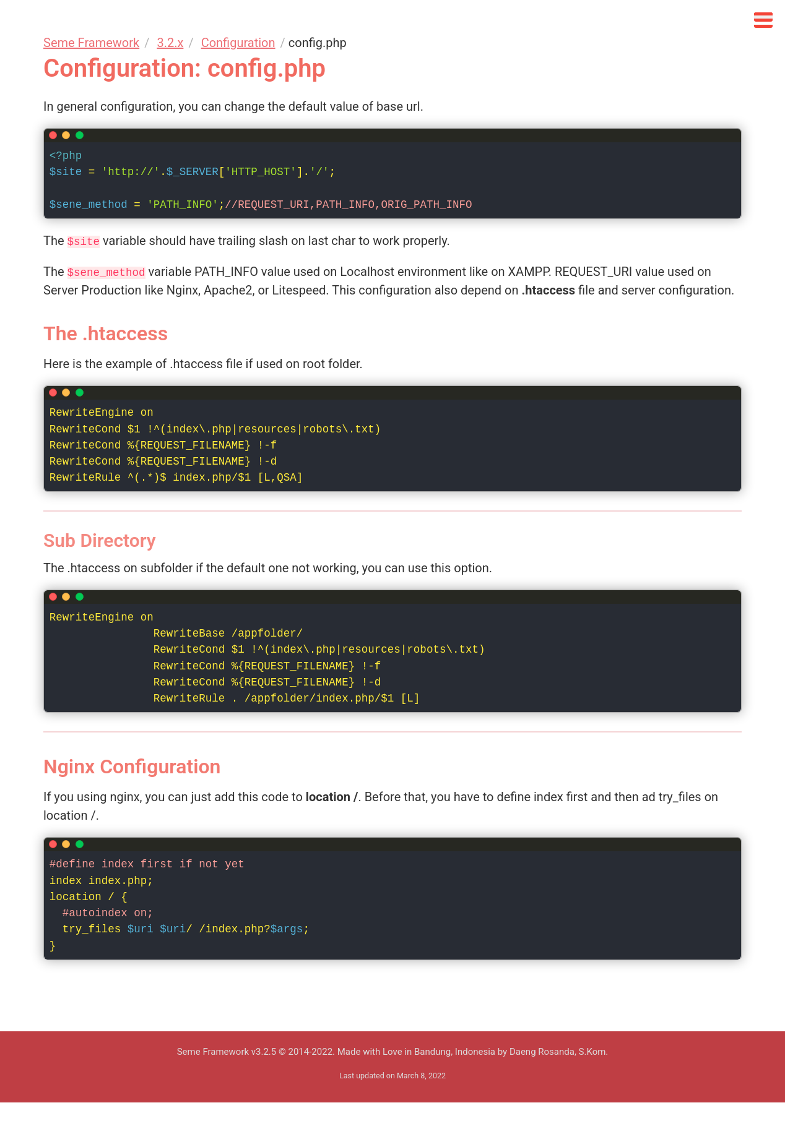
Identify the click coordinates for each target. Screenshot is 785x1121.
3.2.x (170, 42)
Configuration (238, 42)
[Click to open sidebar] (763, 17)
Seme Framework (91, 42)
